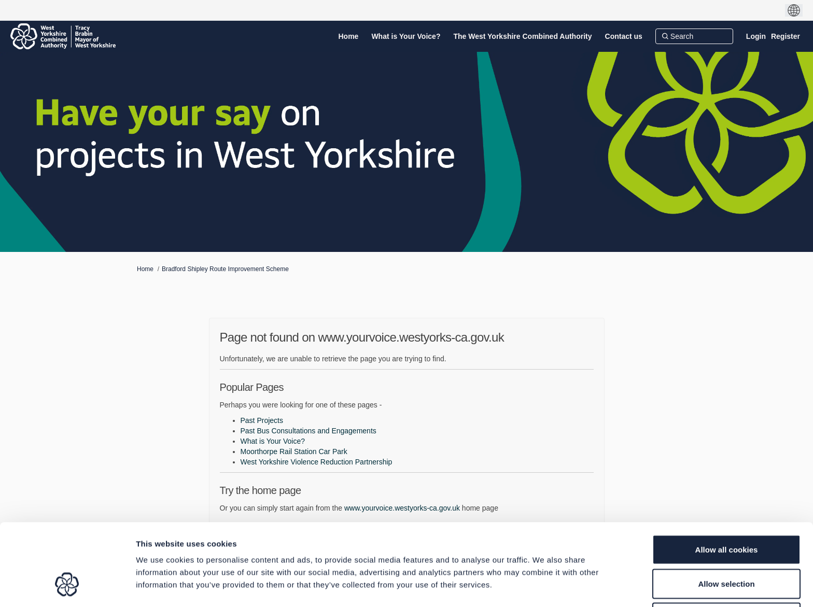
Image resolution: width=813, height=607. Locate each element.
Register (785, 36)
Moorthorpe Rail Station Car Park (294, 451)
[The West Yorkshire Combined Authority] (522, 36)
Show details (544, 586)
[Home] (348, 36)
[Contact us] (623, 36)
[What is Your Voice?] (406, 36)
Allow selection (726, 513)
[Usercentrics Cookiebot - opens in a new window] (67, 587)
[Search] (694, 36)
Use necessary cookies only (726, 547)
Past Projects (262, 420)
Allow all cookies (726, 479)
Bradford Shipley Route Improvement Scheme (225, 269)
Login (756, 36)
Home (145, 269)
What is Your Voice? (273, 441)
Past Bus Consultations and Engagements (308, 431)
